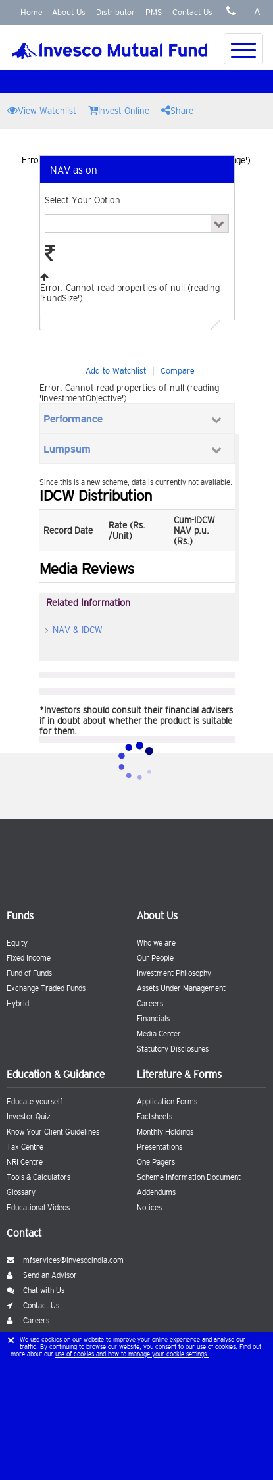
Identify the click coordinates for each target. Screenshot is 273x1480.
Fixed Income (29, 958)
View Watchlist (41, 110)
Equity (17, 943)
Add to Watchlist (116, 371)
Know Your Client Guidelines (53, 1131)
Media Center (159, 1033)
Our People (155, 958)
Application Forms (167, 1101)
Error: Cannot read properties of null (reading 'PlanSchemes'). (136, 223)
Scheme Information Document (189, 1177)
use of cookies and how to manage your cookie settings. (132, 1354)
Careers (150, 1003)
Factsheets (154, 1116)
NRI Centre (25, 1162)
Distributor (115, 12)
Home (31, 12)
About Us (69, 12)
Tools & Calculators (38, 1177)
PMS (153, 12)
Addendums (156, 1192)
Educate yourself (34, 1101)
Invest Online (118, 110)
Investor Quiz (29, 1116)
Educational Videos (38, 1207)
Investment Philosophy (174, 973)
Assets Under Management (181, 988)
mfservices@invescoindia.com (65, 1260)
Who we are (156, 943)
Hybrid (18, 1003)
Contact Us (192, 12)
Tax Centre (25, 1147)
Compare (178, 371)
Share (177, 110)
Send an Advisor (42, 1275)
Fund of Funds (29, 973)
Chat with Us (35, 1290)
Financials (153, 1018)
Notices (149, 1207)
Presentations (159, 1147)
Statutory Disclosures (173, 1049)
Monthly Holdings (165, 1131)
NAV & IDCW (78, 630)
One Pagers (156, 1162)
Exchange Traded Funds (46, 988)
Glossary (21, 1192)
